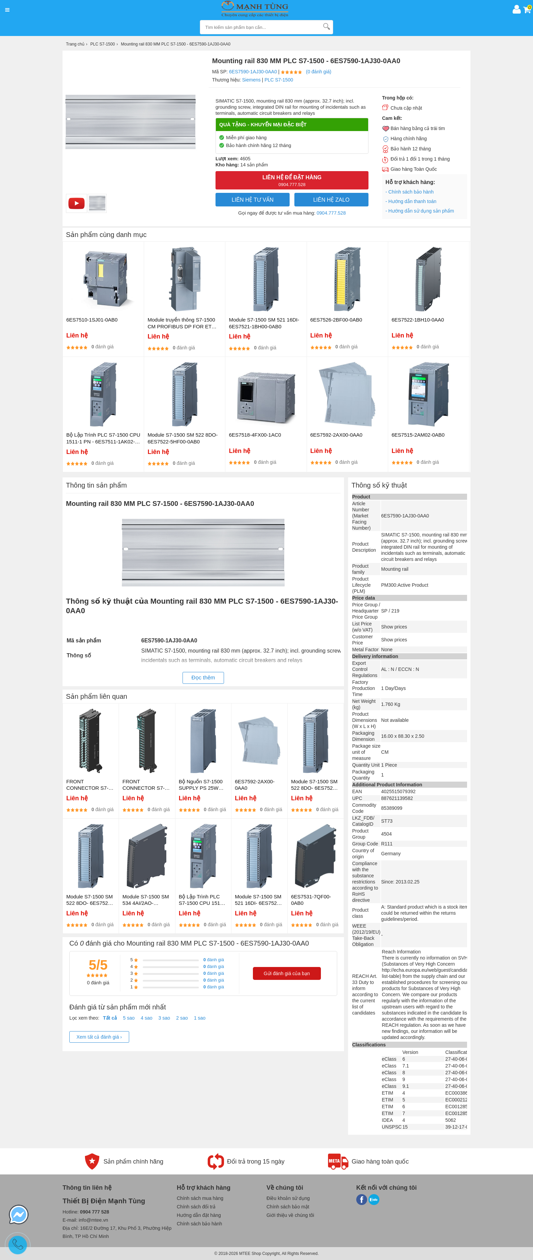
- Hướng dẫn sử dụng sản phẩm (419, 211)
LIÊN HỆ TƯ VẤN (253, 200)
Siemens (251, 80)
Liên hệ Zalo (331, 200)
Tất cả (110, 1018)
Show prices (394, 626)
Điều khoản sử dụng (288, 1198)
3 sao (164, 1018)
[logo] (261, 9)
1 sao (199, 1018)
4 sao (146, 1018)
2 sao (182, 1018)
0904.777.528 (331, 213)
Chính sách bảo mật (287, 1206)
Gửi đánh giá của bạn (287, 973)
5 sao (129, 1018)
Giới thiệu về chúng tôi (290, 1215)
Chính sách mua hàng (200, 1198)
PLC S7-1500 (278, 80)
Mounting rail (394, 569)
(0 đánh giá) (318, 71)
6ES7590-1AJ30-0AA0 (253, 71)
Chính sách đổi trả (196, 1206)
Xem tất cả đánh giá (99, 1037)
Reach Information (401, 951)
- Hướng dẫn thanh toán (410, 201)
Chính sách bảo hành (199, 1223)
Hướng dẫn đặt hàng (199, 1215)
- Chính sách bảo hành (409, 192)
